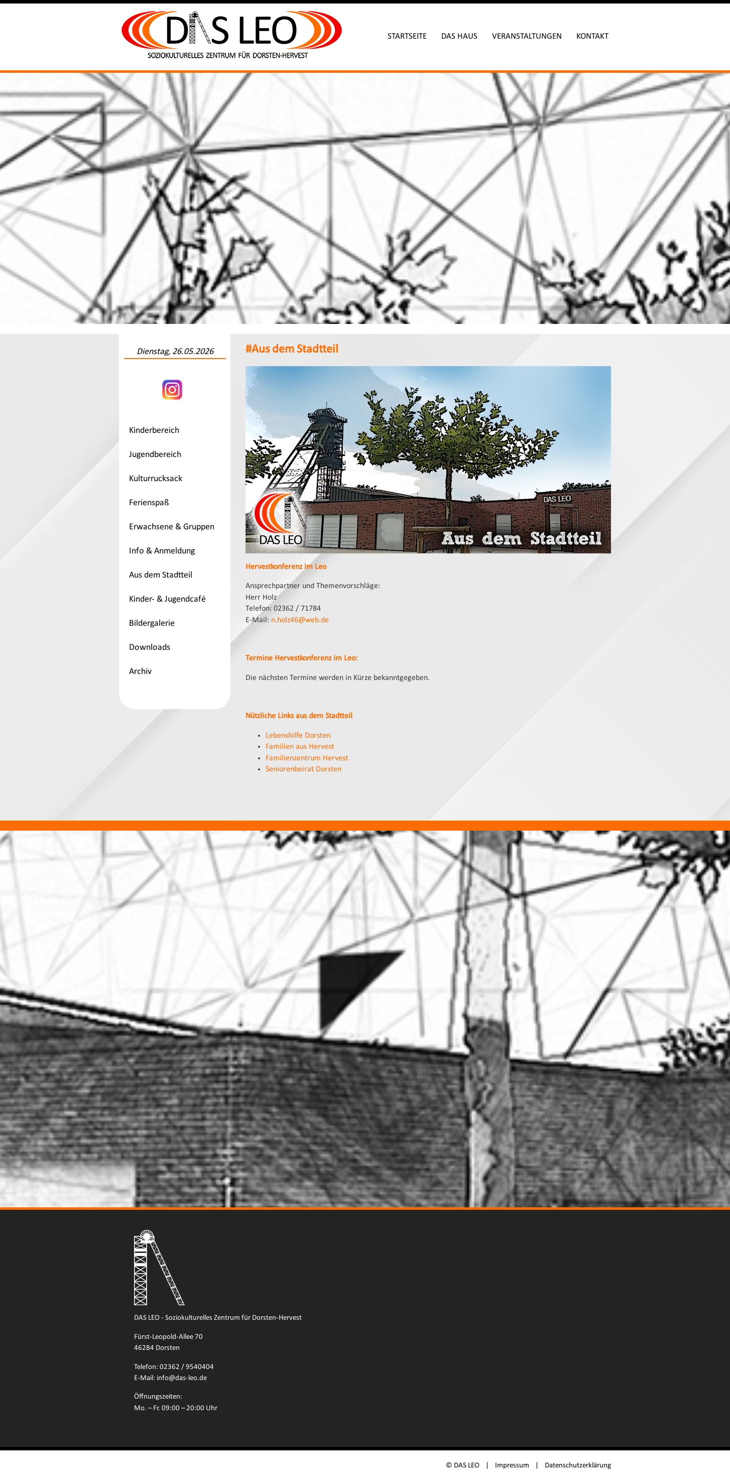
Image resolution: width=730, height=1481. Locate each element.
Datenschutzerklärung (577, 1465)
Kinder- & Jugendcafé (168, 599)
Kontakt (592, 36)
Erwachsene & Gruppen (172, 527)
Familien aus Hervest (300, 746)
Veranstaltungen (526, 36)
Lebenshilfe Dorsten (298, 735)
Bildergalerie (152, 623)
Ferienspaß (150, 503)
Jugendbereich (156, 455)
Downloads (150, 647)
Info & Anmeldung (162, 551)
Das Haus (459, 36)
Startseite (406, 36)
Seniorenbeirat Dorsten (304, 769)
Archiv (141, 671)
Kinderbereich (155, 430)
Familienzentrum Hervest (307, 758)
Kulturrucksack (156, 479)
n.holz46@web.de (300, 619)
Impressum (512, 1465)
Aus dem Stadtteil (161, 575)
